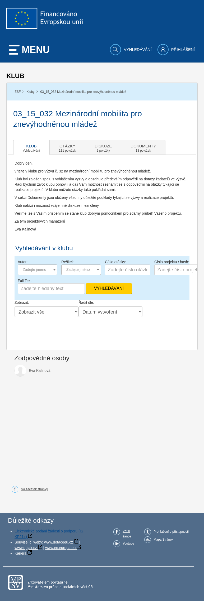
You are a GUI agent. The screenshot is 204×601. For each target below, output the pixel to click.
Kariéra (20, 553)
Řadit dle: (86, 302)
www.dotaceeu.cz (58, 542)
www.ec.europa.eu (60, 548)
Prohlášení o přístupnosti (171, 531)
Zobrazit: (22, 302)
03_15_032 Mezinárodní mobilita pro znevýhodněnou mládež (83, 92)
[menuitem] (131, 49)
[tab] (31, 147)
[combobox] (37, 270)
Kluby (30, 92)
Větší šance (127, 533)
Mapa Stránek (163, 539)
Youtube (128, 543)
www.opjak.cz (26, 548)
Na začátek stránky (34, 489)
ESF (18, 92)
